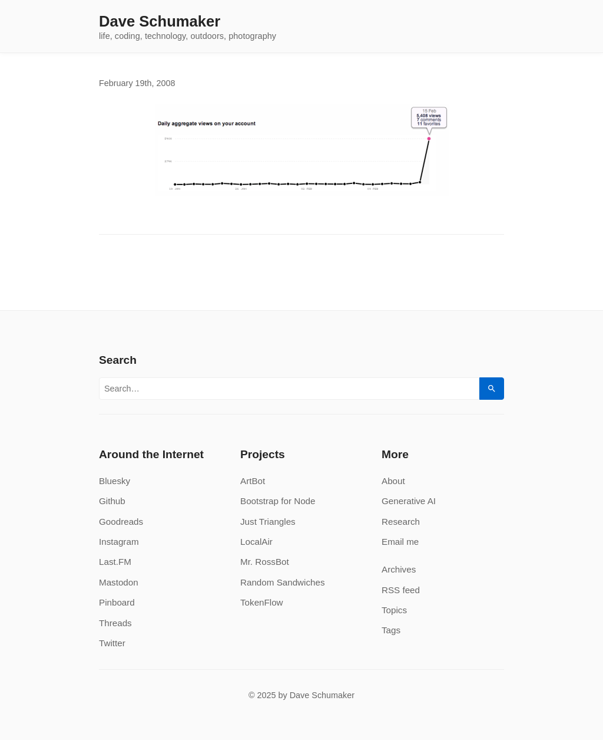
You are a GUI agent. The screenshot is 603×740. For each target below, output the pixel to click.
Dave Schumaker (159, 21)
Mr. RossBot (264, 562)
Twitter (112, 643)
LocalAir (256, 542)
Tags (391, 630)
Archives (399, 569)
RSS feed (401, 590)
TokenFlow (261, 602)
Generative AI (409, 501)
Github (112, 501)
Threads (115, 623)
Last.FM (115, 562)
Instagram (119, 542)
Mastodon (118, 582)
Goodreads (121, 522)
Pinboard (117, 602)
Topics (394, 610)
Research (401, 522)
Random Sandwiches (282, 582)
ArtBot (252, 481)
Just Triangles (268, 522)
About (393, 481)
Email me (400, 542)
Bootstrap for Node (277, 501)
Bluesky (114, 481)
